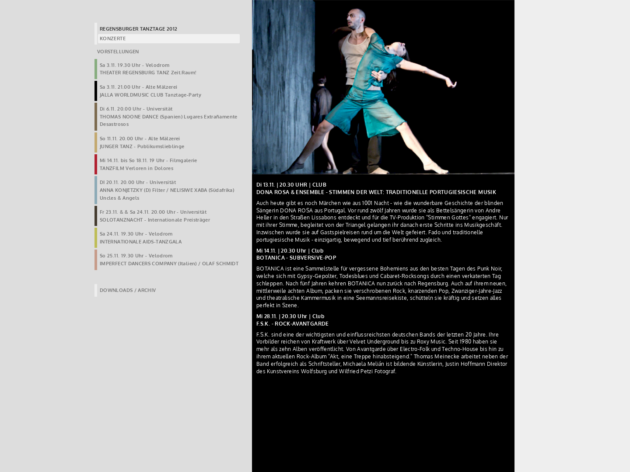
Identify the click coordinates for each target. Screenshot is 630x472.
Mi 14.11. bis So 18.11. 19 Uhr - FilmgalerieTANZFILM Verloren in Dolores (148, 164)
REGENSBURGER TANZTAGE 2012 (138, 29)
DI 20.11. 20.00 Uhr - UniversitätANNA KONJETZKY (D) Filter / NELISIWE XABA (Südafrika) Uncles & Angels (167, 190)
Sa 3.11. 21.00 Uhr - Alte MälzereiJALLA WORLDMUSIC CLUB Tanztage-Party (150, 91)
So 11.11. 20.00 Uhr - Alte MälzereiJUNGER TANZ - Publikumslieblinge (142, 142)
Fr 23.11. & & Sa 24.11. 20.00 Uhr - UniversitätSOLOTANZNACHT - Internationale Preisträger (155, 216)
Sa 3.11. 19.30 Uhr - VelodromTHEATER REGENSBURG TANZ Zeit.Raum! (148, 69)
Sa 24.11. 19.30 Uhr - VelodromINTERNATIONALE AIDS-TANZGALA (141, 238)
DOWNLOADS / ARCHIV (128, 290)
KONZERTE (113, 38)
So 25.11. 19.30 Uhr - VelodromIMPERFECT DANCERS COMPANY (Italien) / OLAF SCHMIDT (169, 260)
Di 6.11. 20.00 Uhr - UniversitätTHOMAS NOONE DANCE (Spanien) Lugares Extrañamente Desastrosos (169, 116)
